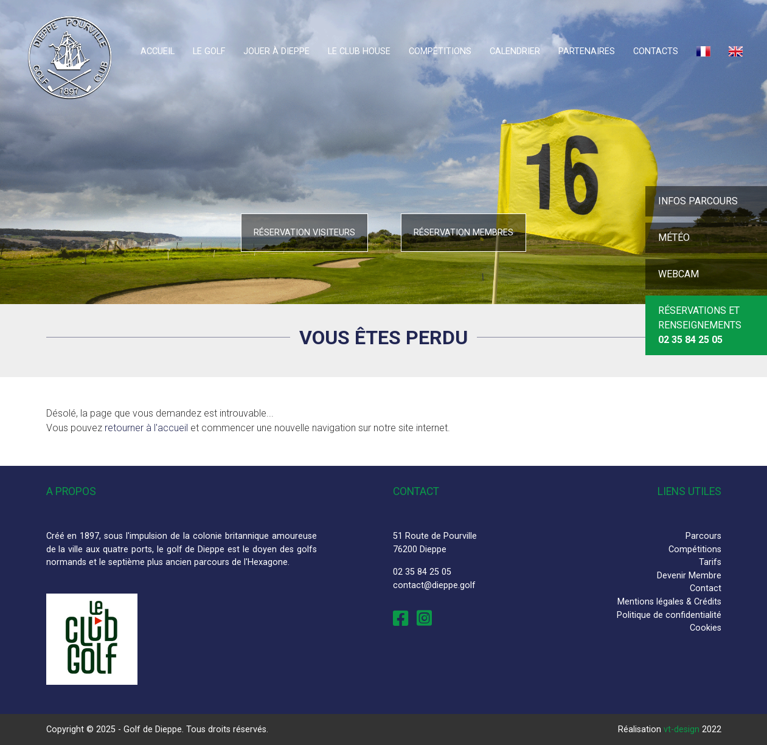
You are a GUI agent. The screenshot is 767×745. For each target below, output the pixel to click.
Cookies (705, 628)
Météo (674, 237)
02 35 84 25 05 (422, 572)
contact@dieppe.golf (434, 585)
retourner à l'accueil (146, 428)
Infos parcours (698, 201)
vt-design (681, 729)
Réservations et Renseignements (699, 325)
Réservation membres (463, 232)
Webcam (678, 274)
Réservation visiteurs (304, 232)
